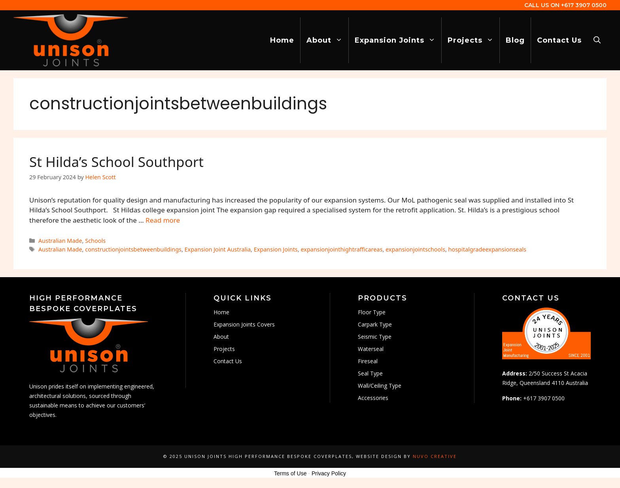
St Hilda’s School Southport (116, 161)
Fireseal (368, 361)
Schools (95, 240)
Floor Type (372, 312)
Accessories (373, 398)
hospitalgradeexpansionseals (487, 249)
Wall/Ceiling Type (379, 385)
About (327, 40)
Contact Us (559, 40)
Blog (515, 40)
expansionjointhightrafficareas (341, 249)
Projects (473, 40)
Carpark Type (375, 324)
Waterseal (371, 349)
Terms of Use (290, 473)
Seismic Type (374, 336)
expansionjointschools (415, 249)
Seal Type (370, 373)
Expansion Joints (398, 40)
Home (282, 40)
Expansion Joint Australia (218, 249)
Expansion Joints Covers (244, 324)
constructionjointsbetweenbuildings (133, 249)
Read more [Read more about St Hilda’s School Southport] (163, 220)
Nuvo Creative (435, 456)
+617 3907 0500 (584, 5)
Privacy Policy (329, 473)
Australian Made (60, 240)
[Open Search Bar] (597, 40)
